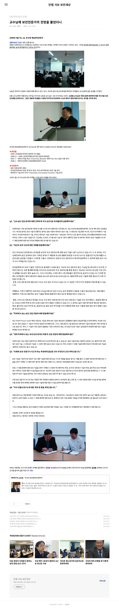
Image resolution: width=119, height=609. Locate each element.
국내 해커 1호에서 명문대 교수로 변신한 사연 (22, 521)
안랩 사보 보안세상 (59, 4)
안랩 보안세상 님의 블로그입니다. (24, 582)
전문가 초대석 (22, 512)
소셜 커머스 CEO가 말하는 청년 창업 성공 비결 (23, 516)
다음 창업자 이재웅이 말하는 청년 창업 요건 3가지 (24, 519)
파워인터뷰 (13, 512)
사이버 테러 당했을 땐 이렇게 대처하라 (21, 526)
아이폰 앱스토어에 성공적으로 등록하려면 (22, 524)
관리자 (67, 604)
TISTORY (60, 604)
